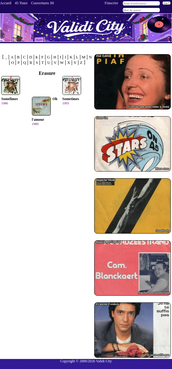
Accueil (5, 3)
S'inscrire (111, 3)
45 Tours (21, 3)
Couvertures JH (42, 3)
